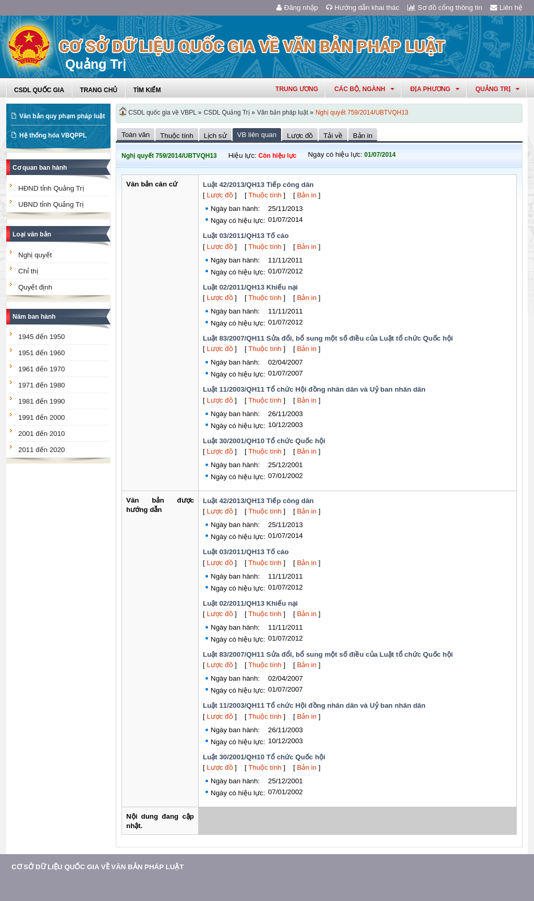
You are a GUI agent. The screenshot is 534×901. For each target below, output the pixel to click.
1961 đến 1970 (41, 369)
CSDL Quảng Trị (227, 112)
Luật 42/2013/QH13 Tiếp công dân (258, 185)
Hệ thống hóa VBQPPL (53, 135)
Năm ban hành (34, 316)
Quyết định (35, 287)
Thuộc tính (265, 195)
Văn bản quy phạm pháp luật (62, 116)
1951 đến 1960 (41, 353)
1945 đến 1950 (41, 337)
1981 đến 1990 (41, 401)
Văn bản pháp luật (282, 112)
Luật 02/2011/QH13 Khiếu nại (250, 287)
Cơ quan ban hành (40, 167)
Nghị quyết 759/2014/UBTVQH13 (361, 112)
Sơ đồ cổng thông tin (444, 7)
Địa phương (434, 89)
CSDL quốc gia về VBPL (162, 112)
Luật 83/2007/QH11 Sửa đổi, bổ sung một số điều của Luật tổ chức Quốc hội (328, 338)
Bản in (307, 195)
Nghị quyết (35, 255)
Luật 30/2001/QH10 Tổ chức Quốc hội (264, 441)
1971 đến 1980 (41, 385)
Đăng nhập (297, 7)
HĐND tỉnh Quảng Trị (51, 188)
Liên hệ (506, 7)
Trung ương (296, 89)
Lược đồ (220, 195)
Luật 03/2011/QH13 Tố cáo (246, 236)
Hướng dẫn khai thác (362, 7)
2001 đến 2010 (41, 433)
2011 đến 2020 (41, 450)
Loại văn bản (32, 234)
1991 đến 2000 (41, 417)
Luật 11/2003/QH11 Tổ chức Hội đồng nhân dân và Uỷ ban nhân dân (314, 389)
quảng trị (497, 89)
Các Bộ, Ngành (364, 89)
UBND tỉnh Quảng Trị (50, 204)
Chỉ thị (28, 271)
